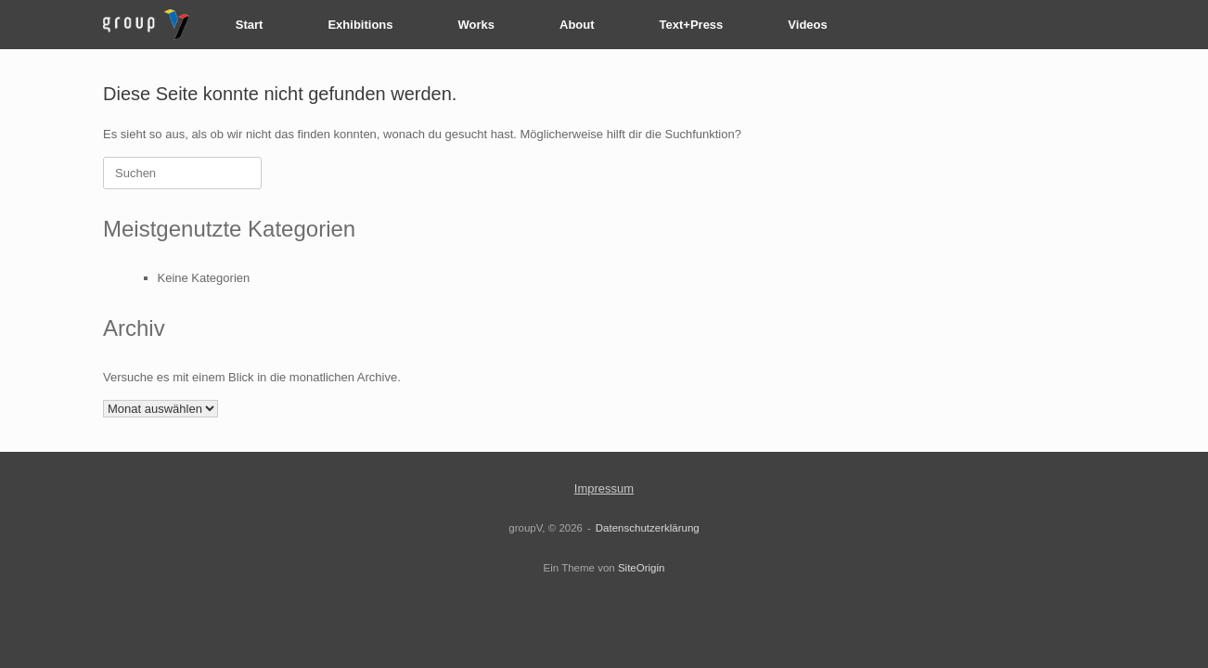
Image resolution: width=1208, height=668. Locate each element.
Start (249, 25)
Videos (807, 25)
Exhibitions (360, 25)
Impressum (604, 488)
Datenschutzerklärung (648, 527)
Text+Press (692, 25)
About (577, 25)
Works (476, 25)
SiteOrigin (641, 567)
